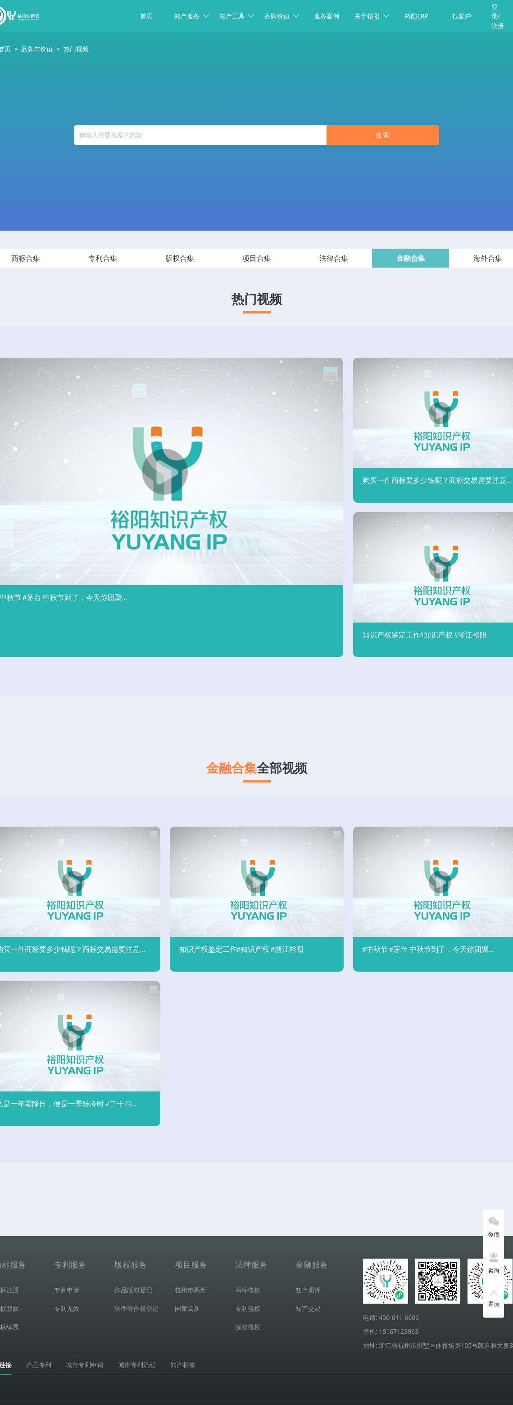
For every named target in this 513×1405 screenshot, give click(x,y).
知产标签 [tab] (182, 1365)
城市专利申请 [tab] (85, 1365)
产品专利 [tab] (38, 1365)
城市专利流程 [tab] (137, 1365)
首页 (146, 16)
